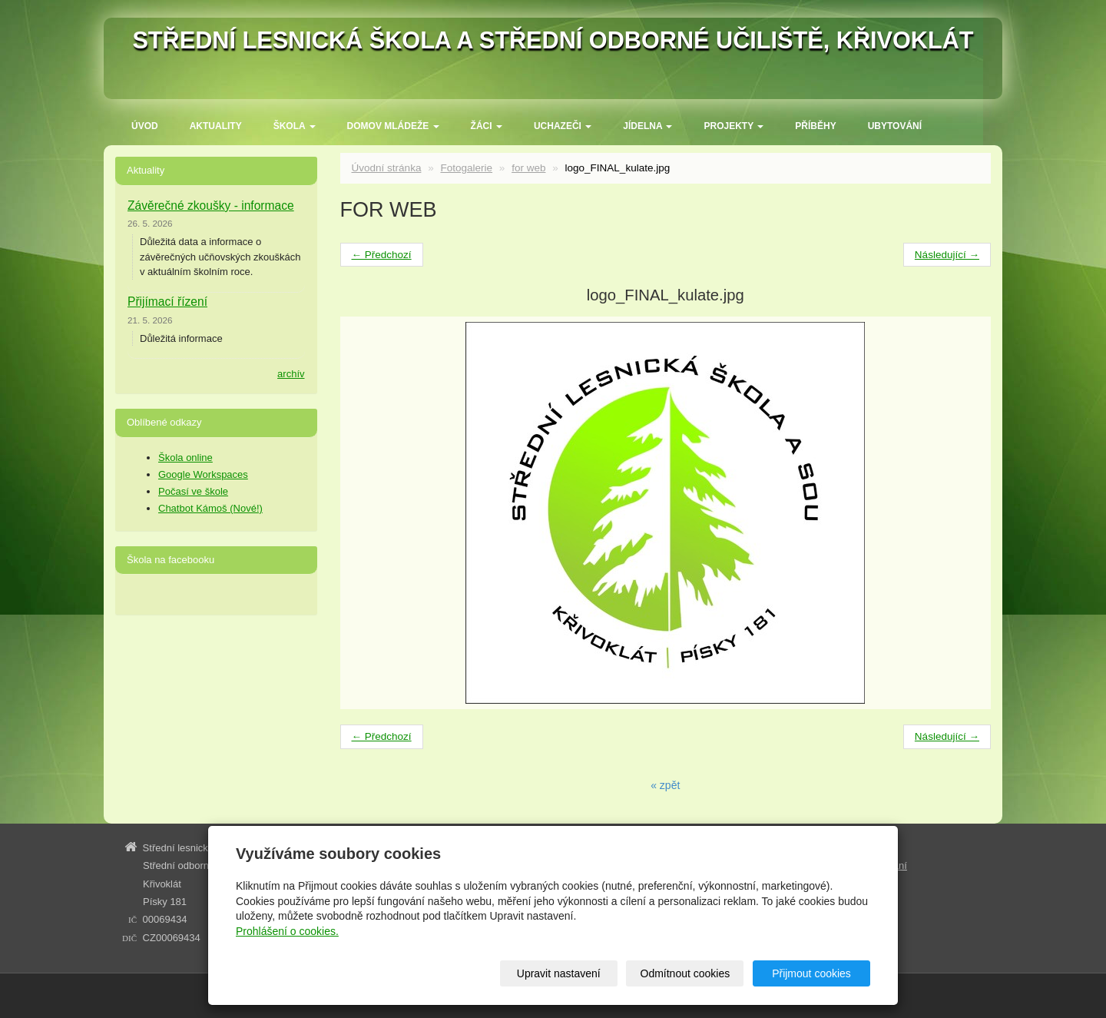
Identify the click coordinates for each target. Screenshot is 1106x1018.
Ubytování (895, 126)
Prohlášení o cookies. (287, 931)
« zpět (665, 785)
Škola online (185, 457)
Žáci (486, 126)
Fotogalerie (466, 168)
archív (290, 374)
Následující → (947, 254)
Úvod (144, 126)
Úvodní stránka (387, 168)
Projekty (733, 126)
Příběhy (815, 126)
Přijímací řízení (167, 301)
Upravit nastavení (559, 973)
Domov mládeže (393, 126)
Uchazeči (562, 126)
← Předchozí (382, 254)
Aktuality (216, 126)
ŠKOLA (294, 126)
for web (528, 168)
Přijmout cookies (811, 973)
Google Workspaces (203, 474)
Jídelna (647, 126)
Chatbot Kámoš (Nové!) (210, 508)
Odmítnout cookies (685, 973)
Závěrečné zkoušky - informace (210, 205)
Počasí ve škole (193, 491)
